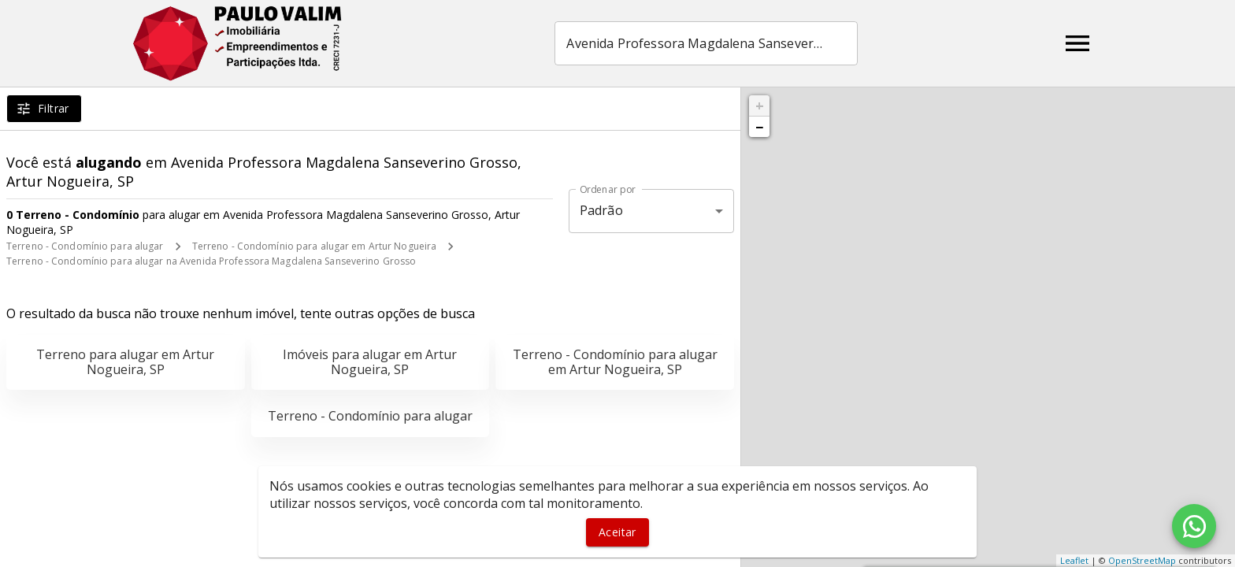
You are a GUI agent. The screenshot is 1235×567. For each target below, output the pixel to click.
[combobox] (707, 43)
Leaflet (1074, 560)
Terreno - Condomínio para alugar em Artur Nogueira (314, 246)
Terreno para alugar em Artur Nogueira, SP (125, 362)
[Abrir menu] (1077, 43)
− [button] (759, 126)
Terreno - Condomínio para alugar (85, 246)
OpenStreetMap (1142, 560)
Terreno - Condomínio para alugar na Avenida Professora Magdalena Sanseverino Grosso (211, 261)
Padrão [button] (601, 210)
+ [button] (759, 105)
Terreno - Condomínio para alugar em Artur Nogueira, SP (615, 362)
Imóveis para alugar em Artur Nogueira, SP (370, 362)
